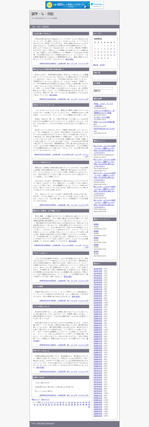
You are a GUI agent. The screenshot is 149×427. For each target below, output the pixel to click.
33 (69, 404)
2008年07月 (98, 352)
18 (83, 402)
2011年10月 (98, 271)
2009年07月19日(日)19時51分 (48, 63)
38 (83, 404)
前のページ (36, 399)
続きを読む (70, 59)
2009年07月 (98, 325)
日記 (68, 280)
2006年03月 (98, 416)
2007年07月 (98, 380)
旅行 (68, 63)
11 (63, 402)
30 (60, 404)
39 (86, 404)
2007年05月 (98, 384)
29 (57, 404)
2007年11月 (98, 371)
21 (34, 404)
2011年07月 (98, 275)
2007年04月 (98, 386)
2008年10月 (98, 346)
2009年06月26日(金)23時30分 (48, 280)
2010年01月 (98, 312)
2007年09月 (98, 375)
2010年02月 (98, 309)
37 (80, 404)
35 (75, 404)
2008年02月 (98, 364)
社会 (68, 99)
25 (46, 404)
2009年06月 (98, 327)
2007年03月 (98, 389)
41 (89, 407)
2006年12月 (98, 395)
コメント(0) (74, 63)
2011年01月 (98, 284)
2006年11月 (98, 398)
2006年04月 (98, 414)
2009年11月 (98, 316)
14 (72, 402)
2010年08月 (98, 296)
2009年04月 (98, 332)
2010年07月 (98, 298)
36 (78, 404)
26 (49, 404)
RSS (38, 27)
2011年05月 (98, 278)
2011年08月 (98, 273)
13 (69, 402)
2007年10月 (98, 373)
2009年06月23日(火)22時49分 (48, 300)
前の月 (95, 65)
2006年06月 (98, 409)
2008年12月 (98, 341)
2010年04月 (98, 305)
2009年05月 (98, 330)
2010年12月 (98, 287)
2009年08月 (98, 323)
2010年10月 (98, 291)
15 (75, 402)
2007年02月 (98, 391)
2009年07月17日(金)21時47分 (48, 99)
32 (66, 404)
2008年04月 (98, 359)
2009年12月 (98, 314)
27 (52, 404)
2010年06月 (98, 300)
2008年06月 (98, 355)
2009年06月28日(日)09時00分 (42, 245)
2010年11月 (98, 289)
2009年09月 (98, 321)
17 (80, 402)
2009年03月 (98, 334)
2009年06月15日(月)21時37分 (48, 371)
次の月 (102, 65)
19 (86, 402)
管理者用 (45, 27)
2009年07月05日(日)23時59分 (48, 205)
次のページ (45, 399)
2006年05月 (98, 411)
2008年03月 (98, 361)
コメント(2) (74, 371)
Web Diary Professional (45, 423)
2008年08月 (98, 350)
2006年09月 (98, 402)
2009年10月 (98, 318)
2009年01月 (98, 339)
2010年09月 (98, 294)
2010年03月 (98, 307)
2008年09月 (98, 348)
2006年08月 (98, 404)
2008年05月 (98, 357)
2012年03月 (98, 269)
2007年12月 (98, 368)
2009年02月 (98, 337)
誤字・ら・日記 (43, 14)
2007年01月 (98, 393)
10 (60, 402)
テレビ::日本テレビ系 (68, 154)
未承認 (96, 224)
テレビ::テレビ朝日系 (68, 245)
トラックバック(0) (83, 63)
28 (55, 404)
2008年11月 (98, 343)
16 (78, 402)
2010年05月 (98, 303)
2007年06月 (98, 382)
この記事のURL (61, 63)
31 (63, 404)
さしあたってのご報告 (102, 117)
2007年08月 (98, 377)
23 (40, 404)
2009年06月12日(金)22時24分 (48, 395)
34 (72, 404)
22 (37, 404)
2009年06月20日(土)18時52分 (48, 345)
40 (89, 404)
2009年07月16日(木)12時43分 (42, 154)
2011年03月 (98, 282)
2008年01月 (98, 366)
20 (89, 402)
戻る (33, 27)
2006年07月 (98, 407)
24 (43, 404)
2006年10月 (98, 400)
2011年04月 (98, 280)
